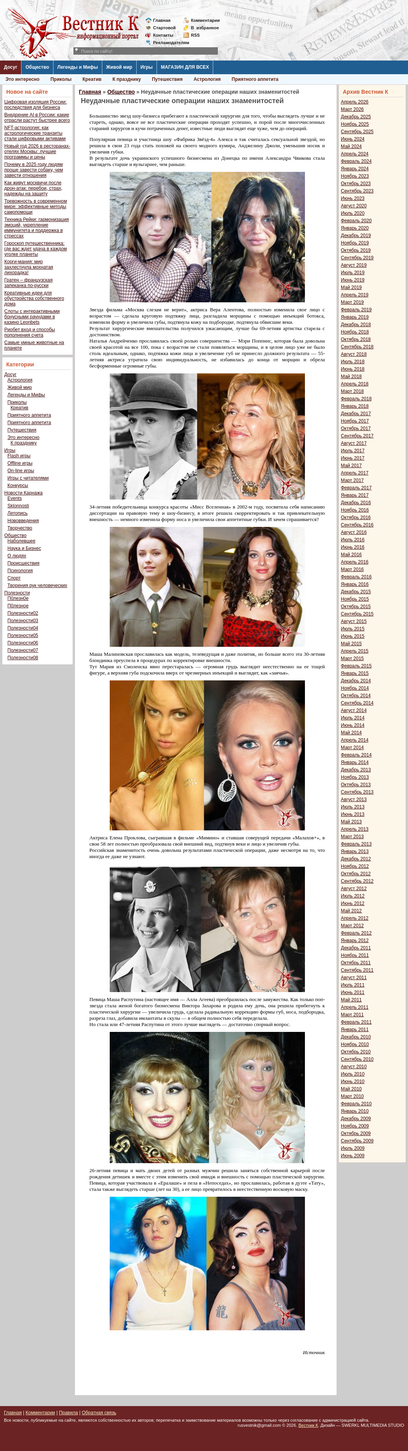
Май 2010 (351, 1089)
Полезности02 (22, 613)
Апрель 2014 (355, 740)
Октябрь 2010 (356, 1052)
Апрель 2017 (355, 473)
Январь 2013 (355, 851)
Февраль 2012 (356, 933)
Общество (37, 67)
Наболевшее (21, 541)
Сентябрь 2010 (357, 1059)
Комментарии (205, 20)
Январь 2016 (355, 584)
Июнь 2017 (353, 458)
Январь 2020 (355, 228)
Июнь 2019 (353, 280)
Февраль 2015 (356, 666)
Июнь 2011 (353, 992)
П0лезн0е (18, 598)
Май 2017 (351, 465)
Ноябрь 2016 (355, 510)
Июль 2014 (353, 718)
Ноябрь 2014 (355, 688)
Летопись (17, 513)
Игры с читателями (28, 478)
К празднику (126, 79)
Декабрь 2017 (356, 413)
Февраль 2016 (356, 577)
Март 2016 (352, 569)
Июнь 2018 (353, 369)
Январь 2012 (355, 940)
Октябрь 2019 (356, 250)
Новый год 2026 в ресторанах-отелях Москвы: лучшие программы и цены (37, 151)
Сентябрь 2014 (357, 703)
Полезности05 (22, 635)
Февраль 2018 (356, 399)
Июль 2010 (353, 1074)
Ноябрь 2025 (355, 124)
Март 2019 (352, 302)
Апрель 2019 (355, 295)
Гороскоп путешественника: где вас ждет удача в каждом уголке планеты (35, 249)
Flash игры (18, 456)
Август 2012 (354, 888)
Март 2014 (352, 747)
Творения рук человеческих (37, 585)
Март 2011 (352, 1014)
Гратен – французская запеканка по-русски (28, 282)
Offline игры (19, 463)
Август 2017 (354, 443)
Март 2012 (352, 925)
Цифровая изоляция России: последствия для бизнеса (35, 104)
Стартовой (164, 27)
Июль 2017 (353, 450)
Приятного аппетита (255, 79)
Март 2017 (352, 480)
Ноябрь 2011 (355, 955)
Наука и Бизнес (24, 548)
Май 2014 (351, 732)
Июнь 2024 (353, 139)
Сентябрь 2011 (357, 970)
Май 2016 (351, 554)
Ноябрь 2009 (355, 1126)
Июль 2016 (353, 540)
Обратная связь (99, 1412)
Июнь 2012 (353, 903)
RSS (195, 35)
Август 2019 (354, 265)
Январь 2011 (355, 1029)
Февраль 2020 (356, 220)
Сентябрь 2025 (357, 131)
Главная (162, 20)
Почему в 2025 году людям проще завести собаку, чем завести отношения (33, 170)
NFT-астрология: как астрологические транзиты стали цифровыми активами (35, 133)
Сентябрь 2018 (357, 347)
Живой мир (119, 67)
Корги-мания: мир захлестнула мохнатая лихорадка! (28, 267)
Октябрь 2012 (356, 873)
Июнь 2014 (353, 725)
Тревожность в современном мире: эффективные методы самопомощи (35, 206)
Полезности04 (22, 628)
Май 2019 (351, 287)
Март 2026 (352, 109)
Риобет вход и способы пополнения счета (29, 332)
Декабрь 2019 (356, 235)
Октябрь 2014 (356, 695)
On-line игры (20, 470)
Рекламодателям (168, 42)
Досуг (10, 67)
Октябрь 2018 (356, 339)
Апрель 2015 (355, 651)
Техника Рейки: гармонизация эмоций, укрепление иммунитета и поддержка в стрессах (36, 228)
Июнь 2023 (353, 198)
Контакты (163, 35)
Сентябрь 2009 (357, 1141)
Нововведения (23, 520)
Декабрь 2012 (356, 859)
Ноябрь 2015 (355, 599)
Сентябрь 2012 (357, 881)
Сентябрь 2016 (357, 525)
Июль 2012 (353, 896)
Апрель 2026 (355, 102)
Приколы (60, 79)
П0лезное (18, 606)
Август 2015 (354, 621)
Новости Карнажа (23, 493)
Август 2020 (354, 206)
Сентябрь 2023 (357, 191)
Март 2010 (352, 1096)
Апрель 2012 (355, 918)
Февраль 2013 (356, 844)
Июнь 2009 (353, 1155)
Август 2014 (354, 710)
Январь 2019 (355, 317)
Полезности (17, 593)
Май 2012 (351, 911)
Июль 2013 (353, 807)
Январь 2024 (355, 168)
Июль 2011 (353, 985)
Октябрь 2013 (356, 784)
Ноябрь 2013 (355, 777)
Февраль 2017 (356, 488)
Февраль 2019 (356, 309)
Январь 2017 (355, 495)
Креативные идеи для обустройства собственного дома (34, 298)
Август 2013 (354, 799)
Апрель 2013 (355, 829)
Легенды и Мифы (77, 67)
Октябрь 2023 (356, 183)
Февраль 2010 (356, 1104)
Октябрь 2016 (356, 517)
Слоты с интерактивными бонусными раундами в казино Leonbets (32, 317)
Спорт (14, 578)
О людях (16, 556)
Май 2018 (351, 376)
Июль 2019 (353, 272)
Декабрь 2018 (356, 324)
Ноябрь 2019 (355, 243)
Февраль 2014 (356, 755)
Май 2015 (351, 643)
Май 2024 (351, 146)
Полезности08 (22, 657)
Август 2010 (354, 1066)
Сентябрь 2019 (357, 258)
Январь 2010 (355, 1111)
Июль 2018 (353, 361)
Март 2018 (352, 391)
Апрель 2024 (355, 154)
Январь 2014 (355, 762)
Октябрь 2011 (356, 963)
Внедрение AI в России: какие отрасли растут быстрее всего (37, 117)
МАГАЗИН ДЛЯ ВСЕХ (185, 67)
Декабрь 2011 (356, 948)
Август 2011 (354, 977)
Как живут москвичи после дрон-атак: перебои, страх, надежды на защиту (33, 188)
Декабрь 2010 (356, 1037)
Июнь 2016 (353, 547)
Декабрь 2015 (356, 591)
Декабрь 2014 (356, 681)
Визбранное (205, 27)
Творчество (19, 528)
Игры (147, 67)
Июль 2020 (353, 213)
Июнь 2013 (353, 814)
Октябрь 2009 (356, 1133)
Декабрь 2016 (356, 502)
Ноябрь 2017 (355, 421)
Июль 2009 (353, 1148)
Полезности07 (22, 650)
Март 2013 (352, 836)
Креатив (92, 79)
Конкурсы (17, 485)
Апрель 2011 (355, 1007)
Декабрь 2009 (356, 1118)
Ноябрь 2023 (355, 176)
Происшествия (23, 563)
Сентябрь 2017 (357, 436)
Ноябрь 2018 (355, 332)
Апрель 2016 (355, 562)
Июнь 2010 (353, 1081)
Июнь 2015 (353, 636)
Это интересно (22, 79)
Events (14, 498)
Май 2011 (351, 1000)
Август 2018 (354, 354)
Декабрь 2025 (356, 117)
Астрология (207, 79)
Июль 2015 (353, 629)
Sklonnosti (18, 506)
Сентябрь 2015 (357, 614)
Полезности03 (22, 620)
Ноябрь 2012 (355, 866)
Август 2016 (354, 532)
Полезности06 (22, 643)
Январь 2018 (355, 406)
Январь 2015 (355, 673)
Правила (68, 1412)
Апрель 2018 (355, 384)
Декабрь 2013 (356, 770)
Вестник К (308, 1425)
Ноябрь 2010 (355, 1044)
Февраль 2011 (356, 1022)
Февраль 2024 (356, 161)
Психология (20, 570)
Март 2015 (352, 658)
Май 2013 (351, 822)
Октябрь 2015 (356, 606)
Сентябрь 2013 (357, 792)
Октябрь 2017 (356, 428)
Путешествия (167, 79)
